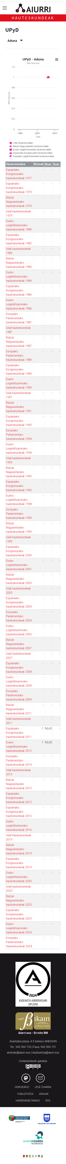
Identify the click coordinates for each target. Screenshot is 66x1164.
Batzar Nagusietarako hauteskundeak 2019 (19, 849)
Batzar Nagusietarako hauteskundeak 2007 (19, 644)
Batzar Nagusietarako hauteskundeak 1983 (19, 263)
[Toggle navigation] (5, 8)
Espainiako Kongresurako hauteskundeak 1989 (19, 369)
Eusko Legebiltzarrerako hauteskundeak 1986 (19, 304)
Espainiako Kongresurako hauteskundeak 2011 (19, 733)
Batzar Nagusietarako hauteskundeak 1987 (19, 342)
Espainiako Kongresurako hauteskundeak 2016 (19, 812)
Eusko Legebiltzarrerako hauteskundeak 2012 (19, 746)
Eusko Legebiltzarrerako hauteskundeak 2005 (19, 630)
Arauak (44, 1094)
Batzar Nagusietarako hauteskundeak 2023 (19, 900)
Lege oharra (43, 1087)
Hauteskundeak (33, 18)
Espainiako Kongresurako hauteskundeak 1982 (19, 239)
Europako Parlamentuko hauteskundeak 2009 (19, 695)
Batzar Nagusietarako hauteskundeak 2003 (19, 579)
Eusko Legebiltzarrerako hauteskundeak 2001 (19, 565)
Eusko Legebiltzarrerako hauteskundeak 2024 (19, 928)
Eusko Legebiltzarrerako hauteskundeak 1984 (19, 276)
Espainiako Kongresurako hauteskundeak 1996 (19, 486)
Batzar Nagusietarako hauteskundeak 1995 (19, 472)
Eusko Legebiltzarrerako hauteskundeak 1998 (19, 500)
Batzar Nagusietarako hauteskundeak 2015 (19, 784)
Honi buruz (22, 1087)
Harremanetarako (28, 1100)
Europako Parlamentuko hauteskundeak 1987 (19, 318)
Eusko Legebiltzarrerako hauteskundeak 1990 (19, 383)
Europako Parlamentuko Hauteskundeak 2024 (19, 942)
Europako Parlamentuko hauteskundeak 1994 (19, 435)
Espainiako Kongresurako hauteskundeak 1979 (19, 188)
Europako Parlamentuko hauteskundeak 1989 (19, 355)
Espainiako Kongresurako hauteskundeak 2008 (19, 667)
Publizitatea (25, 1094)
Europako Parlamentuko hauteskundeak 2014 (19, 760)
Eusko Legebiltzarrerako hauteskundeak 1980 (19, 225)
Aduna (15, 40)
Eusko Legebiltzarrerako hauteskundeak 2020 (19, 877)
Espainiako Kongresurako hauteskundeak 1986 (19, 290)
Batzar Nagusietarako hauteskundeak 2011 (19, 709)
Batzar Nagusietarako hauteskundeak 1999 (19, 527)
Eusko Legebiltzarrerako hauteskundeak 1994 (19, 448)
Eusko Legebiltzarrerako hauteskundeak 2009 (19, 681)
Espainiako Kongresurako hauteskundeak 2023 (19, 914)
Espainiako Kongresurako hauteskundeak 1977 (19, 174)
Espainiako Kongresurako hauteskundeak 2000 (19, 551)
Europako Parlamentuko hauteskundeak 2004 (19, 616)
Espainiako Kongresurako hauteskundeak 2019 (19, 863)
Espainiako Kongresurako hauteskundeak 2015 (19, 798)
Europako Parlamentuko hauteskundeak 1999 (19, 514)
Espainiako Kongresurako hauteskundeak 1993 (19, 421)
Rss (48, 1100)
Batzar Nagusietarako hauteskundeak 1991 (19, 407)
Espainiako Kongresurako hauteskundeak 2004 (19, 602)
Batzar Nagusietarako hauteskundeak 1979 (19, 202)
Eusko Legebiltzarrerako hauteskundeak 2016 (19, 826)
